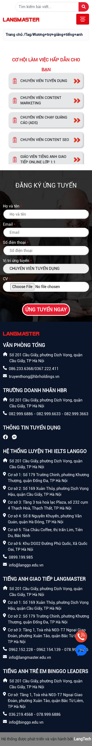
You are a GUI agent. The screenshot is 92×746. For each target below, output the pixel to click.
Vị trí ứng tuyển (16, 260)
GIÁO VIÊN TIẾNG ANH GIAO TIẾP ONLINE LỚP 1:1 (43, 159)
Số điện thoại (14, 242)
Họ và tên (11, 206)
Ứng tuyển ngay (46, 310)
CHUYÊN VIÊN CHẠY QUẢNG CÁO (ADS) (43, 120)
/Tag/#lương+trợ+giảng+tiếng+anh (53, 34)
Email (8, 224)
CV (5, 278)
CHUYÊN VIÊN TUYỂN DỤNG (43, 81)
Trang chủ (14, 34)
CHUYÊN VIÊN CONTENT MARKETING (40, 101)
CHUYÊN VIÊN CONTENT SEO (44, 140)
